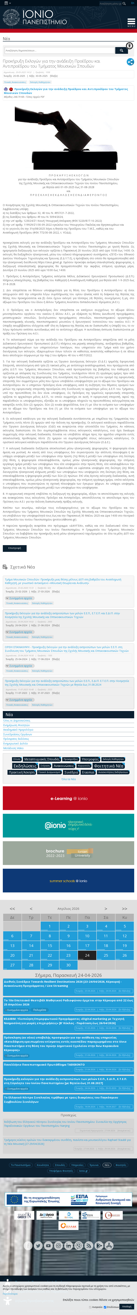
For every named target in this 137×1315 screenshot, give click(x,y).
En (132, 3)
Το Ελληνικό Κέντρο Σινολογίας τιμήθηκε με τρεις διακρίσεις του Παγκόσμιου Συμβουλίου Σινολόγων (61, 1099)
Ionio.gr (83, 1170)
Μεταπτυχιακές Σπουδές (42, 759)
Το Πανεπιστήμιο (21, 1165)
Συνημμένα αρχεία (20, 598)
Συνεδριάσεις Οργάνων (17, 734)
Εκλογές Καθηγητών (40, 82)
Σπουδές (60, 1165)
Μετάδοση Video (13, 748)
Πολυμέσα (39, 1010)
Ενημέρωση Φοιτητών (16, 725)
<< (12, 908)
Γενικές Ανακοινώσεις (15, 82)
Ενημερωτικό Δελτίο (15, 743)
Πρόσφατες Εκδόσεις (16, 739)
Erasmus (89, 772)
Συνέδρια (71, 772)
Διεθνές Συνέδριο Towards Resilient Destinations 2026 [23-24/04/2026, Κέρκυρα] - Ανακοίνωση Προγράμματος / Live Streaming (63, 984)
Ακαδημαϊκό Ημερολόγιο (18, 729)
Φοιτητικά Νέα (109, 766)
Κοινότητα (43, 1165)
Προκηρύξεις (71, 759)
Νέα (9, 714)
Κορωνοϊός (84, 765)
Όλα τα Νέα (68, 779)
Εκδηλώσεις (26, 766)
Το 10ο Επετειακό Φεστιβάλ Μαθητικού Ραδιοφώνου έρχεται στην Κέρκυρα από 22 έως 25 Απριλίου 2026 (68, 1002)
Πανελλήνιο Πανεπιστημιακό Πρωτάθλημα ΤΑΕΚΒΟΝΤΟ (44, 1064)
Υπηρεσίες (77, 1165)
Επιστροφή (14, 548)
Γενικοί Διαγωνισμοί (50, 772)
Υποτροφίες (91, 759)
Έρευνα (94, 1165)
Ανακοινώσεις (64, 765)
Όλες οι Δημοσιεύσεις (16, 720)
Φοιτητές (121, 1165)
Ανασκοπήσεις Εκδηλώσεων (114, 772)
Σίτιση (17, 759)
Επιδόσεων (113, 1307)
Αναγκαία (97, 1307)
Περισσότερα (10, 1293)
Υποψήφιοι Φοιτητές (61, 1170)
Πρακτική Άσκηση (22, 772)
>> (124, 908)
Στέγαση (46, 765)
